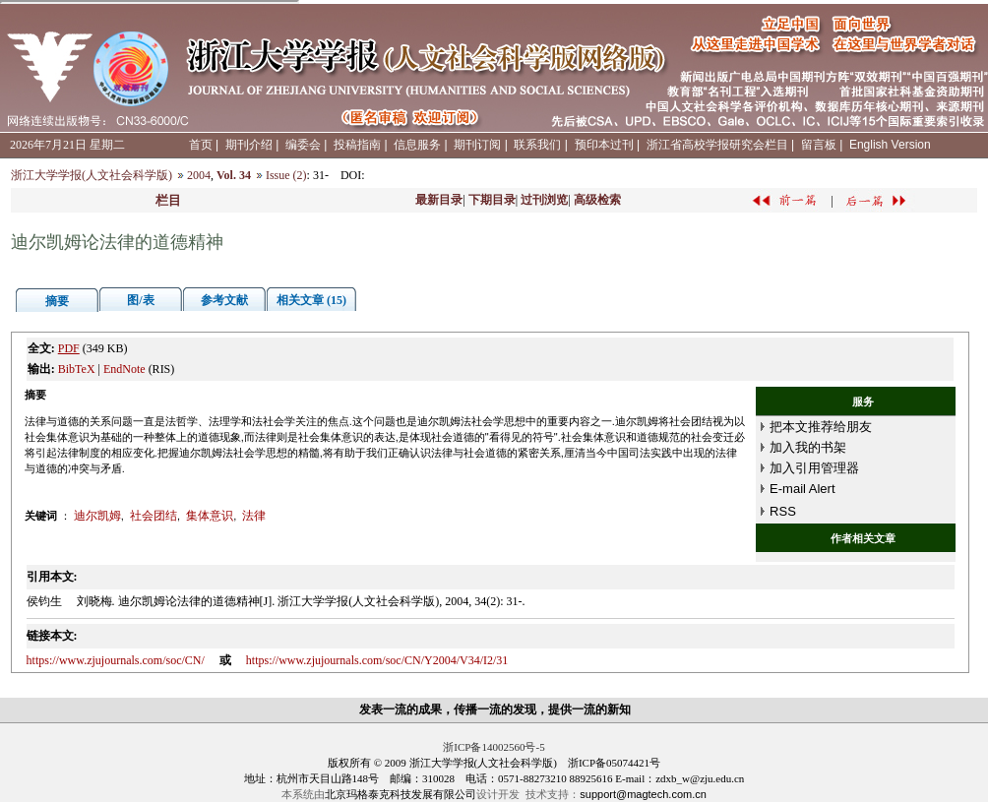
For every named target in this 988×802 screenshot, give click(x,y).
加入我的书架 (808, 447)
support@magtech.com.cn (643, 794)
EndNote (124, 369)
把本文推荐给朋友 (821, 426)
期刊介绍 (249, 145)
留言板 (818, 145)
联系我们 (537, 145)
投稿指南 (357, 145)
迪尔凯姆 (97, 516)
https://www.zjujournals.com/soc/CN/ (116, 660)
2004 (199, 175)
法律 (254, 516)
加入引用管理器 (814, 468)
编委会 (303, 145)
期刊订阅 (477, 145)
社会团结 (153, 516)
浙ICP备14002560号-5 (493, 747)
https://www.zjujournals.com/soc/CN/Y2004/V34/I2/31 (377, 660)
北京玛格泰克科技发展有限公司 (400, 794)
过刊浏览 (544, 200)
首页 (201, 145)
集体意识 (209, 516)
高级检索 (597, 200)
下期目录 (492, 200)
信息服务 (417, 145)
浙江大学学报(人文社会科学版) (91, 175)
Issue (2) (286, 175)
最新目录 (439, 200)
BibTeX (76, 369)
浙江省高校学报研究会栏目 (717, 145)
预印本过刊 (604, 145)
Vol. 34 (233, 175)
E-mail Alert (802, 488)
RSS (783, 511)
